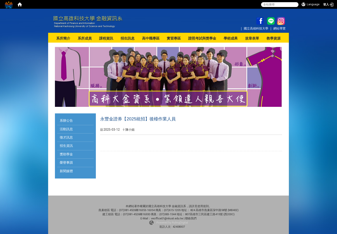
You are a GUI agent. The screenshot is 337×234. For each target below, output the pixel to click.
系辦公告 (66, 121)
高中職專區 (151, 38)
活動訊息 (66, 129)
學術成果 (231, 38)
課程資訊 (106, 38)
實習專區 (174, 38)
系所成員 (85, 38)
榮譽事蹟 (66, 163)
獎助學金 (66, 154)
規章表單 (252, 38)
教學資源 (274, 38)
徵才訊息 (66, 137)
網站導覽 (279, 28)
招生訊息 (128, 38)
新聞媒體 (66, 171)
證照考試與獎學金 (202, 38)
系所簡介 (63, 38)
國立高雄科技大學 (256, 28)
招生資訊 (66, 146)
